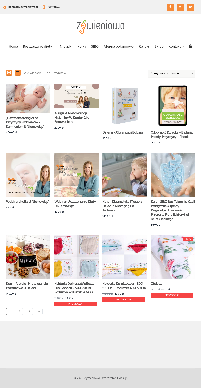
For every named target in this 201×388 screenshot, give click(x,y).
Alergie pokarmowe (119, 47)
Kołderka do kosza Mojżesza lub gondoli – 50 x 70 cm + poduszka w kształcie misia (74, 288)
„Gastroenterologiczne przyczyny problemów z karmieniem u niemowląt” (25, 122)
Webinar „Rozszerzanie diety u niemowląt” (75, 204)
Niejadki (66, 47)
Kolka (82, 47)
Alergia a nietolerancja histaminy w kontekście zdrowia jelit (71, 118)
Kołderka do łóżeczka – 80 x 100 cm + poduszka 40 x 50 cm (123, 286)
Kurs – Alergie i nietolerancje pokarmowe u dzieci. (27, 286)
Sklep (159, 47)
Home (13, 47)
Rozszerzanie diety (39, 47)
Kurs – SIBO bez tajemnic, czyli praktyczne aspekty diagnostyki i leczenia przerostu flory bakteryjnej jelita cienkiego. (173, 210)
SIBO (95, 47)
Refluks (144, 47)
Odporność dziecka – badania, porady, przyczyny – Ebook (172, 135)
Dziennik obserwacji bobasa (122, 133)
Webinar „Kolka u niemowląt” (27, 202)
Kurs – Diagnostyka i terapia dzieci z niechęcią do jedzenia (122, 206)
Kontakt (176, 47)
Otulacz (156, 284)
